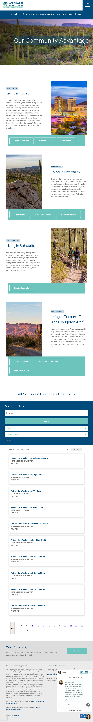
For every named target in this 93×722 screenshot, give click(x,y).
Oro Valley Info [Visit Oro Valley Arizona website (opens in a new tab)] (19, 214)
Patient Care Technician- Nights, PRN (27, 507)
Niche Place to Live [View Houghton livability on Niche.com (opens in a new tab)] (21, 370)
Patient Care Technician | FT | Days (26, 491)
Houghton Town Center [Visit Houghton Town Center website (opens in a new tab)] (48, 362)
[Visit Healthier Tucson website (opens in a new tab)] (12, 5)
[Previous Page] (27, 626)
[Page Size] (12, 628)
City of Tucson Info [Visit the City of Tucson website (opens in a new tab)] (21, 141)
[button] (88, 5)
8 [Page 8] (49, 626)
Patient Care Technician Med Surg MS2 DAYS (30, 458)
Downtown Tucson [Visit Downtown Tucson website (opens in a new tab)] (45, 141)
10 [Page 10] (60, 626)
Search (46, 421)
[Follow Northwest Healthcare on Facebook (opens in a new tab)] (81, 716)
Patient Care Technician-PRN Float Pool (28, 556)
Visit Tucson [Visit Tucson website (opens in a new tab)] (66, 141)
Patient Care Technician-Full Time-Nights (29, 540)
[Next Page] (21, 630)
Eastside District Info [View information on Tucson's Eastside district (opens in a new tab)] (22, 362)
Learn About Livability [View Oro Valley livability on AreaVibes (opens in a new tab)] (43, 214)
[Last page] (27, 630)
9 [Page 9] (54, 626)
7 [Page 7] (43, 626)
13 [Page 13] (76, 626)
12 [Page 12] (71, 626)
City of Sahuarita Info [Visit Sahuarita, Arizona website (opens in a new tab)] (22, 288)
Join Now (76, 651)
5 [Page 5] (32, 626)
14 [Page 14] (82, 626)
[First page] (21, 626)
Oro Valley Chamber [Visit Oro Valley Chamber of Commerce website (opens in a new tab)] (68, 214)
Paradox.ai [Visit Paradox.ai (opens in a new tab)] (16, 715)
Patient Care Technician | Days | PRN (26, 475)
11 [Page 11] (65, 626)
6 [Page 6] (38, 626)
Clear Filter (9, 441)
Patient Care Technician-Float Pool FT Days (29, 524)
